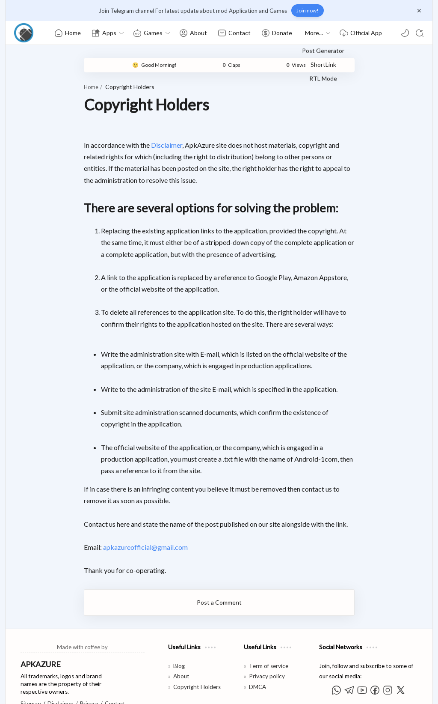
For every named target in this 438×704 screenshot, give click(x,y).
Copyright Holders (197, 651)
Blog (179, 630)
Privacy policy (267, 641)
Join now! (307, 10)
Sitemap (31, 668)
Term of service (268, 630)
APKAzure (55, 692)
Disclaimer (135, 145)
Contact (115, 668)
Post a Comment (219, 567)
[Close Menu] (419, 11)
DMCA (257, 651)
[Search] (419, 33)
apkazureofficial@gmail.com (113, 512)
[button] (405, 33)
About (181, 641)
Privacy (89, 668)
